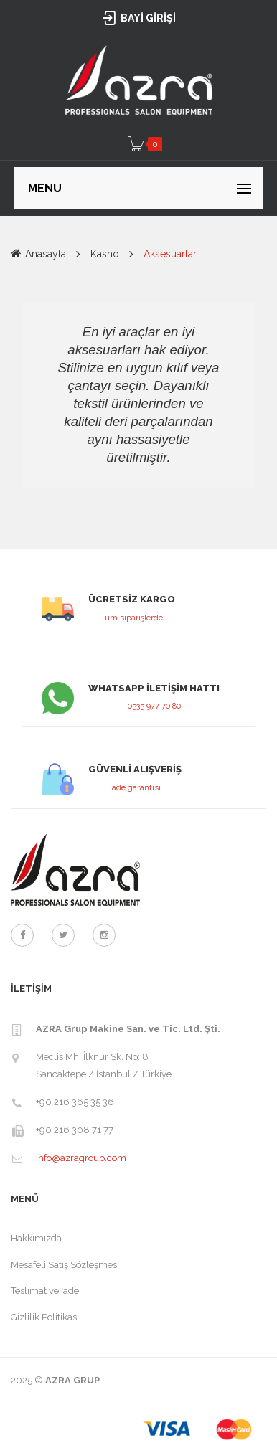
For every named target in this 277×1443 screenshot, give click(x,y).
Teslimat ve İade (45, 1290)
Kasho (104, 254)
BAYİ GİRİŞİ (139, 18)
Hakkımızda (36, 1238)
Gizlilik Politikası (45, 1317)
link (138, 610)
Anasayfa (45, 254)
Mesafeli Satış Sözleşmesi (65, 1264)
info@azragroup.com (81, 1158)
